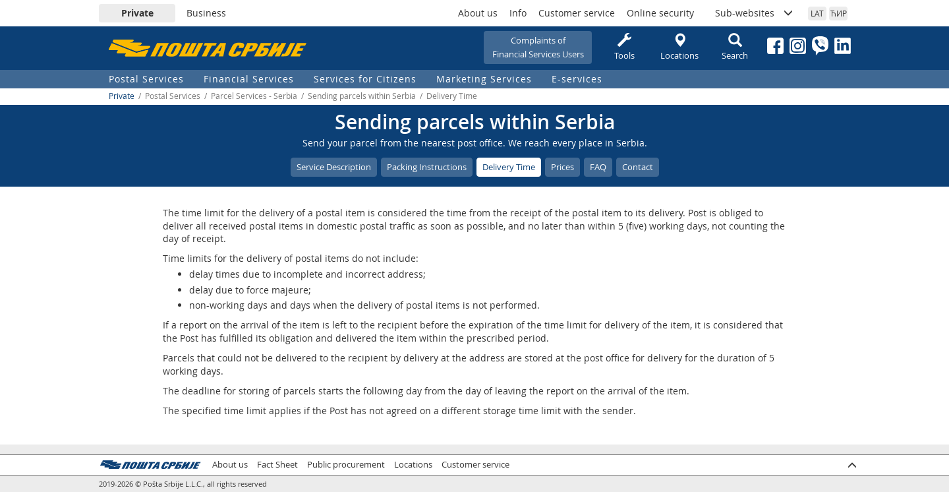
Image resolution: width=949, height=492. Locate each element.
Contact (637, 167)
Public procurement (346, 464)
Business (206, 13)
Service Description (334, 167)
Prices (562, 167)
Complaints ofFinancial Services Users (538, 47)
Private (137, 13)
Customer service (576, 13)
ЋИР (838, 13)
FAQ (598, 167)
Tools (624, 47)
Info (518, 13)
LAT (817, 13)
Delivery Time (508, 167)
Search (734, 47)
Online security (660, 13)
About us (478, 13)
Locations (679, 47)
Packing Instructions (427, 167)
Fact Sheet (277, 464)
